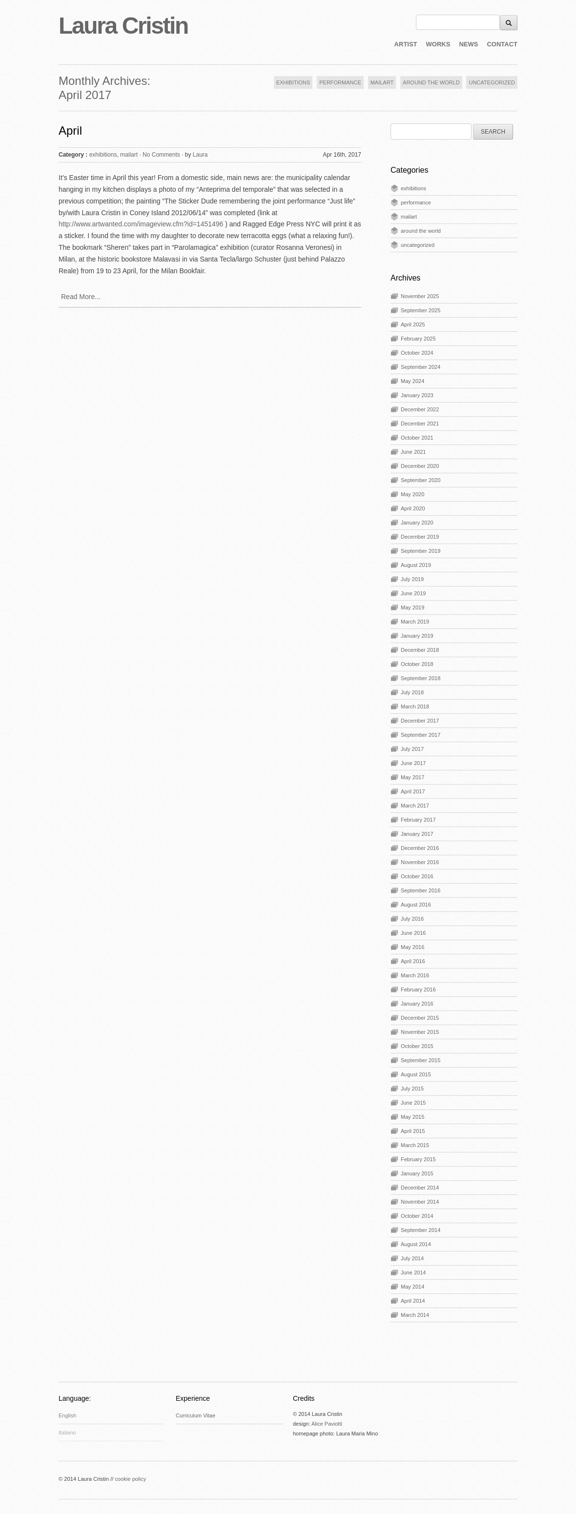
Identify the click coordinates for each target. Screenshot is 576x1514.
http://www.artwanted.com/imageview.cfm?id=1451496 (141, 224)
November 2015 (420, 1032)
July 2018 (412, 692)
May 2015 (412, 1117)
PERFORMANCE (340, 82)
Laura (200, 154)
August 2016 (416, 905)
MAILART (381, 82)
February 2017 (418, 820)
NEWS (468, 44)
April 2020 (413, 508)
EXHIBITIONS (293, 82)
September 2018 (420, 678)
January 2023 (417, 395)
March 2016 (415, 975)
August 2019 (416, 565)
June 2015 (413, 1103)
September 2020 (420, 480)
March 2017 (415, 805)
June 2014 (413, 1272)
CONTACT (502, 44)
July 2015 (412, 1088)
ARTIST (405, 44)
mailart (129, 154)
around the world (421, 231)
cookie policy (130, 1479)
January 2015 (417, 1173)
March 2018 (415, 706)
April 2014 (413, 1301)
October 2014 (417, 1216)
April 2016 (413, 961)
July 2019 (412, 579)
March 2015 (415, 1145)
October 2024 (417, 353)
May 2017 (412, 777)
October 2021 (417, 438)
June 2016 (413, 933)
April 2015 (413, 1131)
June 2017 (413, 763)
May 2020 (412, 494)
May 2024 (412, 381)
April (70, 130)
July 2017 (412, 749)
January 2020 (417, 522)
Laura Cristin (123, 26)
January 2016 (417, 1004)
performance (416, 202)
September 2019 (420, 551)
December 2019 (420, 537)
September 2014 (420, 1230)
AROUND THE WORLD (431, 82)
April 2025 (413, 324)
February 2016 (418, 989)
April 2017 (413, 791)
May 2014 (412, 1287)
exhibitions (103, 154)
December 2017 (420, 721)
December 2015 (420, 1018)
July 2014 (412, 1258)
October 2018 (417, 664)
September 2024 (420, 367)
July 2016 (412, 919)
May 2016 (412, 947)
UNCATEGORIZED (492, 82)
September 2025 (420, 310)
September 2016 (420, 890)
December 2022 (420, 409)
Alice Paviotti (326, 1424)
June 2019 (413, 593)
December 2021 (420, 423)
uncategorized (417, 245)
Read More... (81, 297)
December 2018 (420, 650)
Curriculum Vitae (195, 1415)
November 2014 (420, 1202)
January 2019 (417, 636)
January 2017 (417, 834)
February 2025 (418, 339)
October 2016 (417, 876)
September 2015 (420, 1060)
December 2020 (420, 466)
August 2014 (416, 1244)
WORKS (438, 44)
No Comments (161, 154)
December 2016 (420, 848)
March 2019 (415, 622)
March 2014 (415, 1315)
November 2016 (420, 862)
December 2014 (420, 1188)
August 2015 (416, 1074)
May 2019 (412, 607)
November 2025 (420, 296)
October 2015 (417, 1046)
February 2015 (418, 1159)
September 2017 (420, 735)
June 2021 (413, 452)
